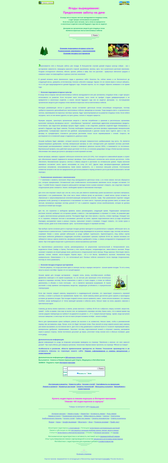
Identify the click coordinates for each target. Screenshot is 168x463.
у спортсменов (73, 428)
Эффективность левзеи (92, 416)
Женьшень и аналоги (104, 386)
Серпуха (106, 416)
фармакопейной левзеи (110, 436)
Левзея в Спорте (54, 416)
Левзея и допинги (50, 386)
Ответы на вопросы (118, 418)
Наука (58, 422)
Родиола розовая (101, 422)
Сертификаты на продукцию (108, 384)
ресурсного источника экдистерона (108, 439)
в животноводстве (105, 441)
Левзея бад (85, 414)
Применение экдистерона (72, 416)
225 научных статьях (73, 357)
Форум (51, 422)
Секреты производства (100, 418)
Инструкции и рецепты (58, 384)
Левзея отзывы (73, 414)
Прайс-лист (114, 422)
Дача (90, 422)
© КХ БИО (106, 459)
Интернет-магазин (67, 362)
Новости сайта (75, 384)
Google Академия (69, 422)
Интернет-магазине (101, 432)
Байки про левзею (83, 418)
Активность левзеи (98, 414)
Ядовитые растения (67, 386)
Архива (116, 432)
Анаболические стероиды (52, 418)
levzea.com (94, 407)
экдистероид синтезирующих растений (105, 428)
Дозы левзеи (111, 414)
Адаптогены (115, 416)
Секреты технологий (85, 386)
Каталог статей (88, 384)
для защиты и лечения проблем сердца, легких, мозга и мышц (95, 430)
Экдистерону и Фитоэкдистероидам (70, 432)
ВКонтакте (82, 422)
